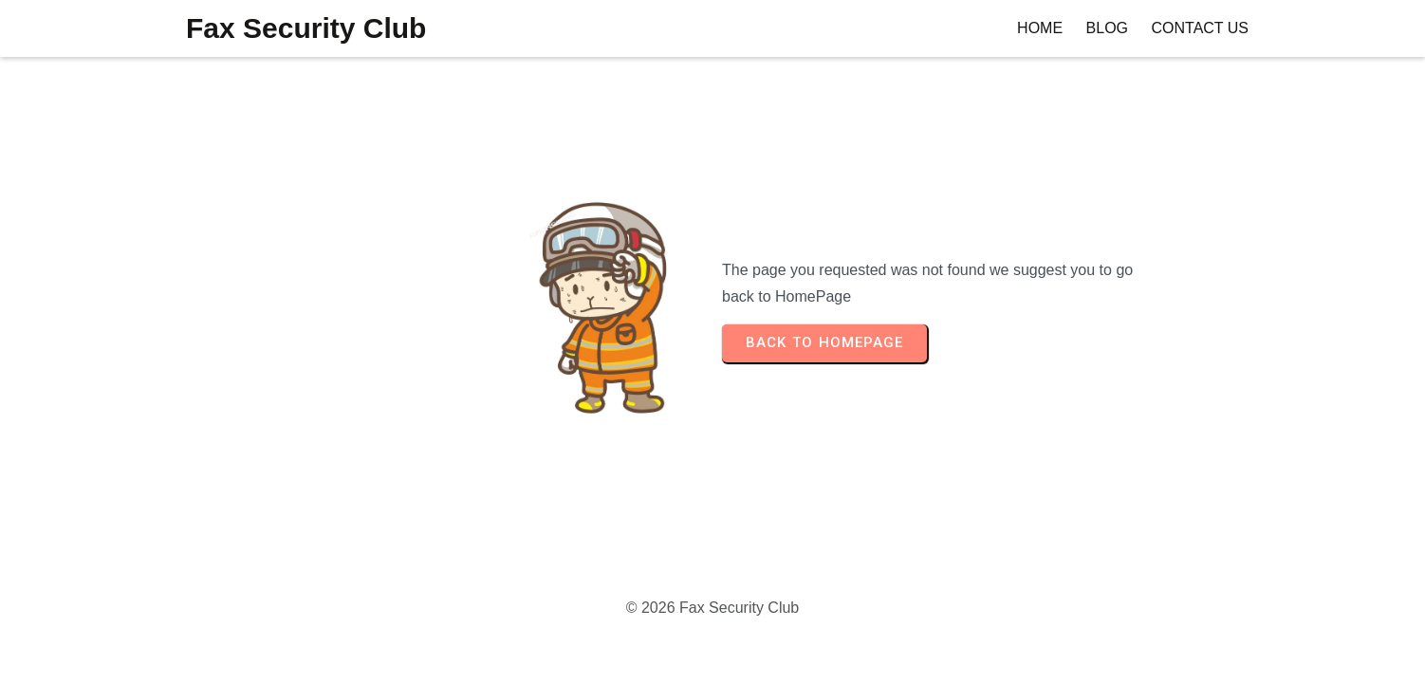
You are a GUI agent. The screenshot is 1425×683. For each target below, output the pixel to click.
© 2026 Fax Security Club (713, 608)
